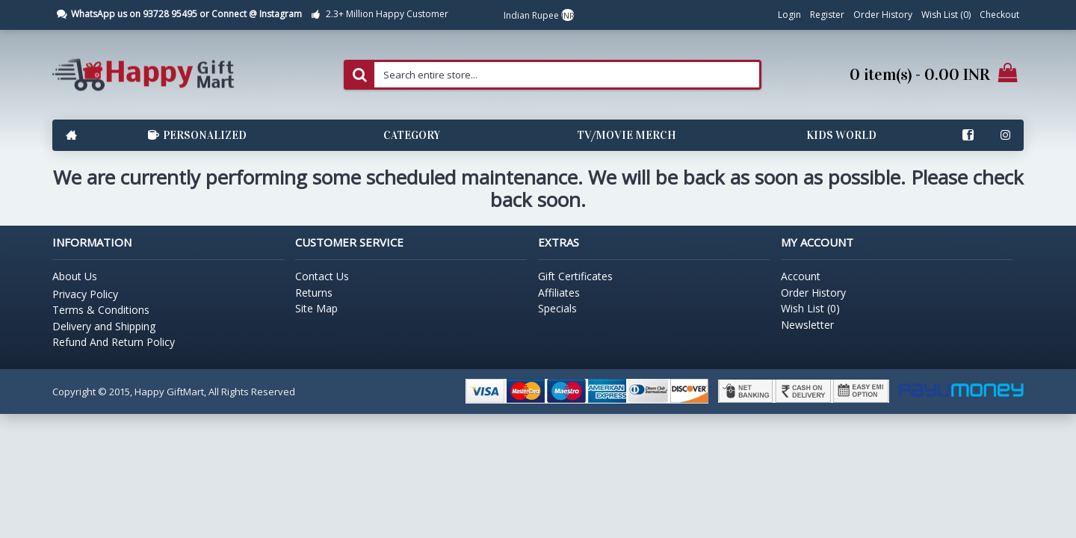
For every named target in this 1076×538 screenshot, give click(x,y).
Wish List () (810, 308)
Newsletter (807, 325)
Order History (813, 292)
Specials (557, 308)
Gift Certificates (575, 276)
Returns (314, 292)
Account (800, 276)
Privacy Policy (85, 294)
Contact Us (322, 276)
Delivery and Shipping (103, 326)
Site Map (316, 308)
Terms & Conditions (100, 310)
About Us (74, 276)
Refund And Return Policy (113, 342)
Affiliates (559, 292)
